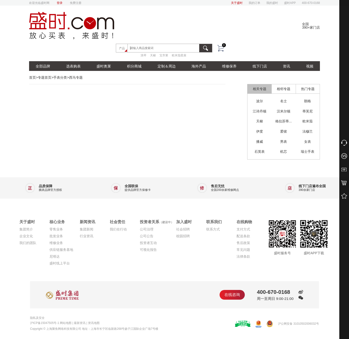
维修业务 (56, 243)
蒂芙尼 (307, 111)
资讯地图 (94, 323)
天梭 (153, 55)
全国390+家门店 (311, 25)
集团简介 (26, 229)
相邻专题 (283, 89)
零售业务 (56, 229)
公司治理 (146, 229)
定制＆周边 (167, 66)
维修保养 (229, 66)
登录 (60, 3)
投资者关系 (157, 222)
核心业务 (57, 222)
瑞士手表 (307, 151)
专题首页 (44, 77)
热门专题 (308, 89)
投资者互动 (148, 243)
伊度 (259, 131)
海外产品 (198, 66)
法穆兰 (307, 131)
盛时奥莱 (103, 66)
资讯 (286, 66)
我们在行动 (118, 229)
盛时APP (290, 3)
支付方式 (243, 229)
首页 (32, 77)
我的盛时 (272, 3)
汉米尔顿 (283, 111)
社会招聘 (183, 229)
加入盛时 (184, 222)
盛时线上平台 (59, 263)
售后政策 (243, 243)
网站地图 (65, 323)
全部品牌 (43, 66)
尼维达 (54, 256)
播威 (259, 142)
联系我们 (214, 222)
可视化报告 (148, 250)
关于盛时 (237, 3)
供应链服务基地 (61, 250)
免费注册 (75, 3)
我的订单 (254, 3)
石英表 (259, 151)
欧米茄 (307, 121)
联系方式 (213, 229)
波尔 (259, 101)
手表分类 (60, 77)
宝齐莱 (163, 55)
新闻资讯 (87, 222)
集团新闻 (86, 229)
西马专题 (76, 77)
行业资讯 (86, 236)
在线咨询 (232, 295)
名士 (283, 101)
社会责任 (117, 222)
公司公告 (146, 236)
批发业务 (56, 236)
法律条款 (243, 256)
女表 (307, 142)
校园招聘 (183, 236)
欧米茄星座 (179, 55)
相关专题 (259, 89)
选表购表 (73, 66)
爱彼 (283, 131)
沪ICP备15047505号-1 (44, 323)
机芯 (283, 151)
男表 (283, 142)
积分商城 (134, 66)
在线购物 (244, 222)
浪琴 (143, 55)
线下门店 (260, 66)
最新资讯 (80, 323)
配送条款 (243, 236)
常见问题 (243, 250)
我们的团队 (27, 243)
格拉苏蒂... (283, 121)
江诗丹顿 (259, 111)
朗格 (307, 101)
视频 (309, 66)
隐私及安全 (37, 318)
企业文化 (26, 236)
